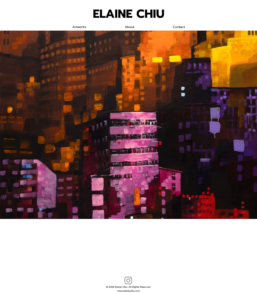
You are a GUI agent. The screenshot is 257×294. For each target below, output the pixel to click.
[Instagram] (128, 280)
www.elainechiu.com (128, 291)
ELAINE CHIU (128, 14)
